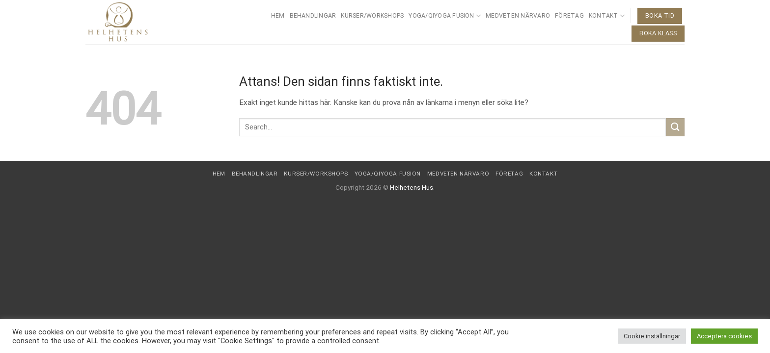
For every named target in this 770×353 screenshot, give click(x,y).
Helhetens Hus (411, 187)
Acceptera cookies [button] (724, 336)
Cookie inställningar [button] (652, 336)
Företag (569, 15)
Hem (278, 15)
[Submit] (675, 127)
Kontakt (607, 16)
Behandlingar (313, 15)
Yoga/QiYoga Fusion (445, 16)
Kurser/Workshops (372, 15)
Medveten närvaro (518, 15)
